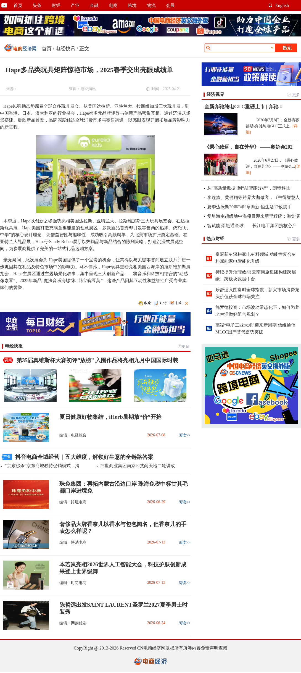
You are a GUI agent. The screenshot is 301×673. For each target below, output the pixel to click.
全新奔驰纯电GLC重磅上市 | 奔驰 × (243, 106)
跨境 (132, 5)
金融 (94, 5)
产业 (75, 5)
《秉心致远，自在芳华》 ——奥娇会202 (248, 147)
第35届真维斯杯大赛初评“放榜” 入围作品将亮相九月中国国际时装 (97, 360)
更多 (185, 347)
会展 (170, 5)
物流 (151, 5)
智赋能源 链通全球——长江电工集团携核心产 (252, 225)
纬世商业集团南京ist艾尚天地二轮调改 (137, 465)
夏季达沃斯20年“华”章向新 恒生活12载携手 (249, 206)
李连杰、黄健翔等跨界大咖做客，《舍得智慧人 (253, 197)
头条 (37, 5)
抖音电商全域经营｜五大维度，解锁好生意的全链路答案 (84, 457)
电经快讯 (65, 48)
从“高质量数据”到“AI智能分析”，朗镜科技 (248, 188)
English (282, 5)
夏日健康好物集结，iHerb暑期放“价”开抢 (110, 417)
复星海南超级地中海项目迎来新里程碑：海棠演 (253, 216)
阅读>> (184, 435)
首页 (18, 5)
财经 (56, 5)
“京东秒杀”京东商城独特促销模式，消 (42, 465)
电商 (113, 5)
